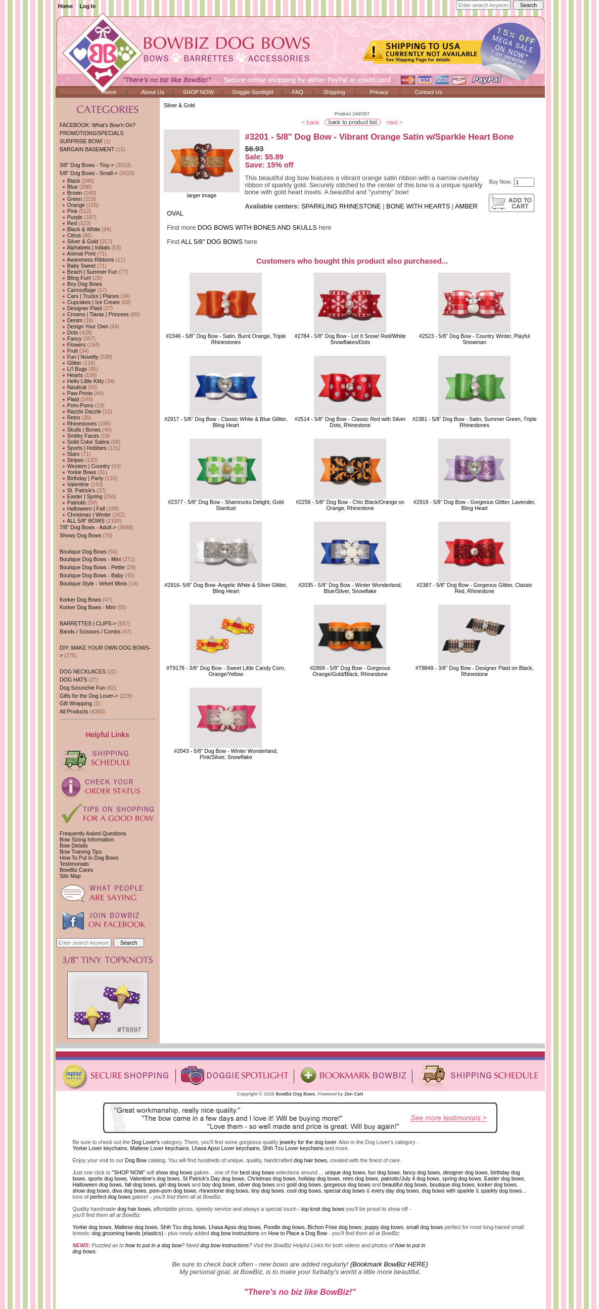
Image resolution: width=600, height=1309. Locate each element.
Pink (68, 211)
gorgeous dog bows (347, 1184)
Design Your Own (84, 326)
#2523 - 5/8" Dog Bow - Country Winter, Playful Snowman (474, 339)
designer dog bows (465, 1172)
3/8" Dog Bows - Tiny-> (87, 165)
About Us (152, 92)
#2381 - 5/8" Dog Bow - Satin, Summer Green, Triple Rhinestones (474, 422)
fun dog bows (384, 1172)
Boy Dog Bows (81, 284)
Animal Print (78, 253)
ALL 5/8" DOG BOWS (212, 241)
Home (65, 6)
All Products (74, 711)
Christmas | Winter (85, 515)
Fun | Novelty (79, 357)
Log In (88, 6)
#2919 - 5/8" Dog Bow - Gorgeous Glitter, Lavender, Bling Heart (474, 505)
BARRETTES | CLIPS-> (88, 623)
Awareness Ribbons (87, 260)
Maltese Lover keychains (159, 1148)
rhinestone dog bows (223, 1191)
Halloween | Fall (82, 508)
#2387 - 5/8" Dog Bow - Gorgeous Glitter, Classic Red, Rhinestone (474, 588)
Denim (71, 320)
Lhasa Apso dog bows (235, 1227)
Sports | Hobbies (83, 448)
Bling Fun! (75, 278)
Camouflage (78, 290)
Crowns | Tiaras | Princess (94, 314)
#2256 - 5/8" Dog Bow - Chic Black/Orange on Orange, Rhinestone (350, 505)
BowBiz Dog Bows (295, 1093)
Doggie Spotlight (253, 92)
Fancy (71, 338)
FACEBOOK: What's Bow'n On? (97, 125)
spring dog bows (461, 1178)
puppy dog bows (383, 1227)
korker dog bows (497, 1184)
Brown (71, 193)
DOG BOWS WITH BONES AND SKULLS (257, 227)
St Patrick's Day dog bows (213, 1178)
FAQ (297, 92)
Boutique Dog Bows (83, 551)
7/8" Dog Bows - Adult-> (88, 527)
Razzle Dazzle (80, 411)
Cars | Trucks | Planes (89, 296)
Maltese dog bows (135, 1227)
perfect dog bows (110, 1197)
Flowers (73, 345)
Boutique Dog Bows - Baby (91, 575)
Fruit (69, 351)
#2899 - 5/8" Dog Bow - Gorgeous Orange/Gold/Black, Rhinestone (350, 671)
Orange (72, 205)
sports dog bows (107, 1178)
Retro (70, 417)
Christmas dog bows (271, 1178)
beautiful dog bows (404, 1184)
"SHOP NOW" (128, 1172)
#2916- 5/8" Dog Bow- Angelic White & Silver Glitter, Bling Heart (225, 588)
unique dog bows (345, 1172)
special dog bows (344, 1191)
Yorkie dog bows (92, 1227)
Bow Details (74, 845)
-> (89, 173)
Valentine (74, 484)
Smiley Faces (79, 436)
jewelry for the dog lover (308, 1142)
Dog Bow (136, 1160)
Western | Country (85, 466)
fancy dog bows (421, 1172)
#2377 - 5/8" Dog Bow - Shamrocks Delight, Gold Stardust (226, 505)
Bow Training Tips (81, 852)
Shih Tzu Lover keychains (293, 1148)
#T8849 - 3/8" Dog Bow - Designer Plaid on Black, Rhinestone (475, 671)
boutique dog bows (452, 1184)
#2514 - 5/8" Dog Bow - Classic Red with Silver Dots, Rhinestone (350, 422)
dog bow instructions (235, 1233)
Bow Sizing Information (87, 839)
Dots (69, 332)
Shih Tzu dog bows (183, 1227)
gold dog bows (304, 1184)
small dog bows (424, 1227)
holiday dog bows (319, 1178)
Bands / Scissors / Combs (90, 631)
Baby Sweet (78, 266)
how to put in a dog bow (153, 1245)
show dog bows (174, 1172)
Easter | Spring (81, 496)
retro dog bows (360, 1178)
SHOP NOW (198, 92)
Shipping (334, 92)
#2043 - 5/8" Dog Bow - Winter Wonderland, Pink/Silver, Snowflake (226, 754)
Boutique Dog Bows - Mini (90, 559)
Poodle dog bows (284, 1227)
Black (70, 181)
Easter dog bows (504, 1178)
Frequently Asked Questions (93, 833)
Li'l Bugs (73, 369)
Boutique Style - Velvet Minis (93, 583)
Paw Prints (76, 393)
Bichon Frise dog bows (335, 1227)
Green (71, 199)
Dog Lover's (145, 1142)
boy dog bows (218, 1184)
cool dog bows (304, 1191)
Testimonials (74, 864)
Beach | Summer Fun (88, 272)
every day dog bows (395, 1191)
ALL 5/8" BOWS (82, 521)
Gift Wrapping (76, 703)
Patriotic (73, 502)
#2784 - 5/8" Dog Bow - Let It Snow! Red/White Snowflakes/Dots (350, 339)
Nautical (73, 387)
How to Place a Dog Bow (297, 1233)
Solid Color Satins (85, 442)
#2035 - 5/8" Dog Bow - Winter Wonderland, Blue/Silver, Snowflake (350, 588)
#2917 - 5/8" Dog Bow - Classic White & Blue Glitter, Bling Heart (226, 422)
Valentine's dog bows (155, 1178)
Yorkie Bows (78, 472)
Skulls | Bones (80, 430)
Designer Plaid (81, 308)
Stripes (72, 460)
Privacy (379, 92)
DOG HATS (73, 680)
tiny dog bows (267, 1191)
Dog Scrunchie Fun (82, 688)
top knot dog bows (323, 1209)
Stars (69, 454)
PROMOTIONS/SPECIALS (92, 133)
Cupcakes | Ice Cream (90, 302)
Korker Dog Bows (80, 600)
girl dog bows (174, 1184)
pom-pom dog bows (172, 1191)
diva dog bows (129, 1191)
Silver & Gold (179, 105)
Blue (69, 187)
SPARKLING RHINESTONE (341, 206)
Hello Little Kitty (82, 381)
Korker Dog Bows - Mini (88, 607)
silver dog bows (256, 1184)
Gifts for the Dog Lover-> (89, 696)
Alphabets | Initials (85, 247)
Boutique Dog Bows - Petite (92, 567)
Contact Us (428, 92)
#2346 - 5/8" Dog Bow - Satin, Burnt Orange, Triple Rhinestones (226, 339)
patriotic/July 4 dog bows (410, 1178)
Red (68, 223)
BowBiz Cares (76, 870)
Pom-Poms (77, 405)
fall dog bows (140, 1184)
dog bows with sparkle (448, 1191)
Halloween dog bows (97, 1184)
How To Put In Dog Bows (89, 858)
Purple (71, 217)
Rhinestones (78, 423)
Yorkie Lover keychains (100, 1148)
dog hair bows (310, 1160)
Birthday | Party (82, 478)
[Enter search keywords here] (483, 5)
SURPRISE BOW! (81, 141)
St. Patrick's (77, 490)
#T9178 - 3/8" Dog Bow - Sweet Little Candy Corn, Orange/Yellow (225, 671)
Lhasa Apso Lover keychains (225, 1148)
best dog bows (257, 1172)
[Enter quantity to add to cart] (524, 182)
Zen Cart (353, 1093)
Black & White (80, 229)
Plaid (69, 399)
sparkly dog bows (501, 1191)
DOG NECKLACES (83, 671)
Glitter (70, 363)
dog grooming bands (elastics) (127, 1233)
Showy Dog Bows (81, 535)
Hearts (71, 375)
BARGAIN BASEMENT (87, 149)
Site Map (70, 876)
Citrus (70, 235)
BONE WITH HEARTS (418, 206)
